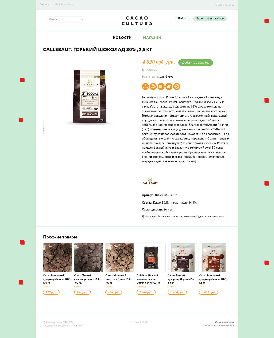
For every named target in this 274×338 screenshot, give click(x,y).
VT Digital (79, 326)
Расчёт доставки (64, 4)
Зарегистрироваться (210, 18)
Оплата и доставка (224, 322)
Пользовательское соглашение (218, 326)
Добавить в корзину (195, 62)
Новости (122, 38)
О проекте (46, 4)
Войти (182, 18)
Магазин (152, 38)
